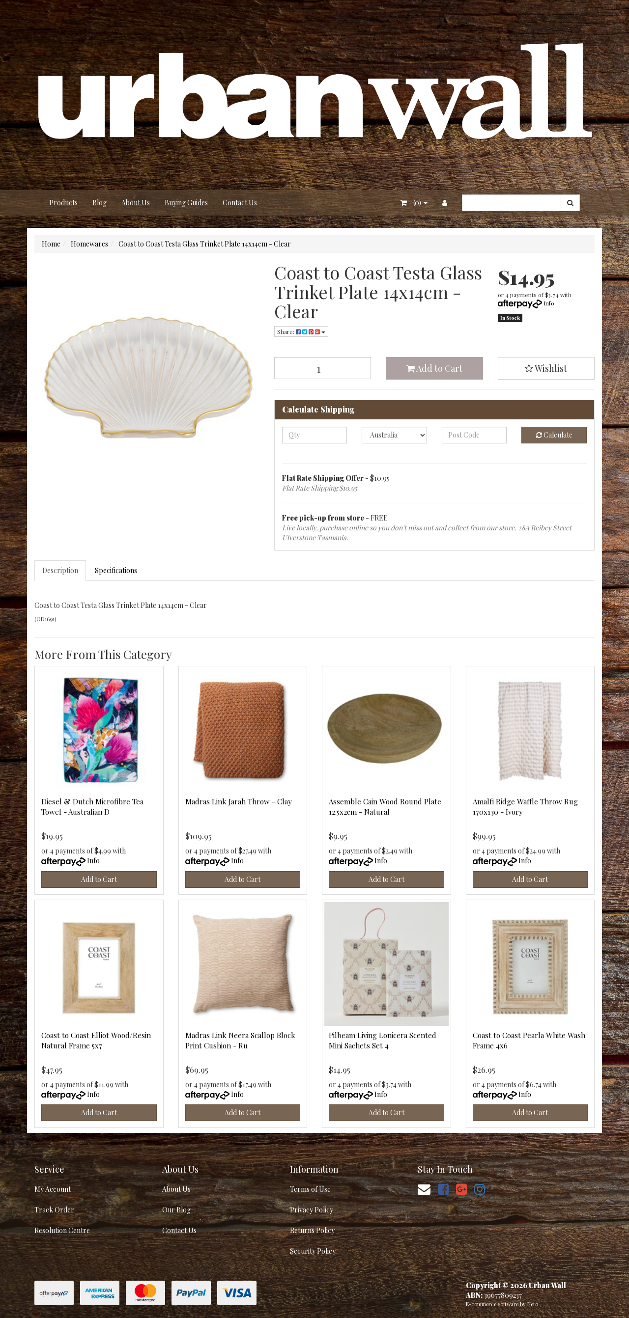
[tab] (60, 570)
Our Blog (176, 1209)
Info (548, 303)
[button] (546, 368)
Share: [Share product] (301, 331)
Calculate (554, 434)
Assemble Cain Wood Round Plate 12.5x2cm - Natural (385, 806)
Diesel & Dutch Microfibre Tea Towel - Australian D (92, 806)
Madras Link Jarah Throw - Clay (238, 801)
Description (60, 570)
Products (63, 202)
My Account (52, 1189)
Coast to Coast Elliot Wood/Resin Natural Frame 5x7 (96, 1040)
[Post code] (474, 435)
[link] (443, 1188)
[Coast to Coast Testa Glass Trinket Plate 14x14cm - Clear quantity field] (323, 368)
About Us (135, 202)
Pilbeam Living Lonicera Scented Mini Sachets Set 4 (382, 1040)
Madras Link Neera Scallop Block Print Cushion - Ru (240, 1040)
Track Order (54, 1209)
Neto (532, 1304)
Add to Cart (434, 368)
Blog (99, 202)
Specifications (116, 570)
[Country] (394, 435)
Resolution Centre (62, 1230)
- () (414, 202)
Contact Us (240, 202)
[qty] (314, 435)
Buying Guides (186, 202)
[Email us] (424, 1188)
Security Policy (313, 1251)
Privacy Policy (311, 1209)
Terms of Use (310, 1189)
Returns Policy (312, 1230)
